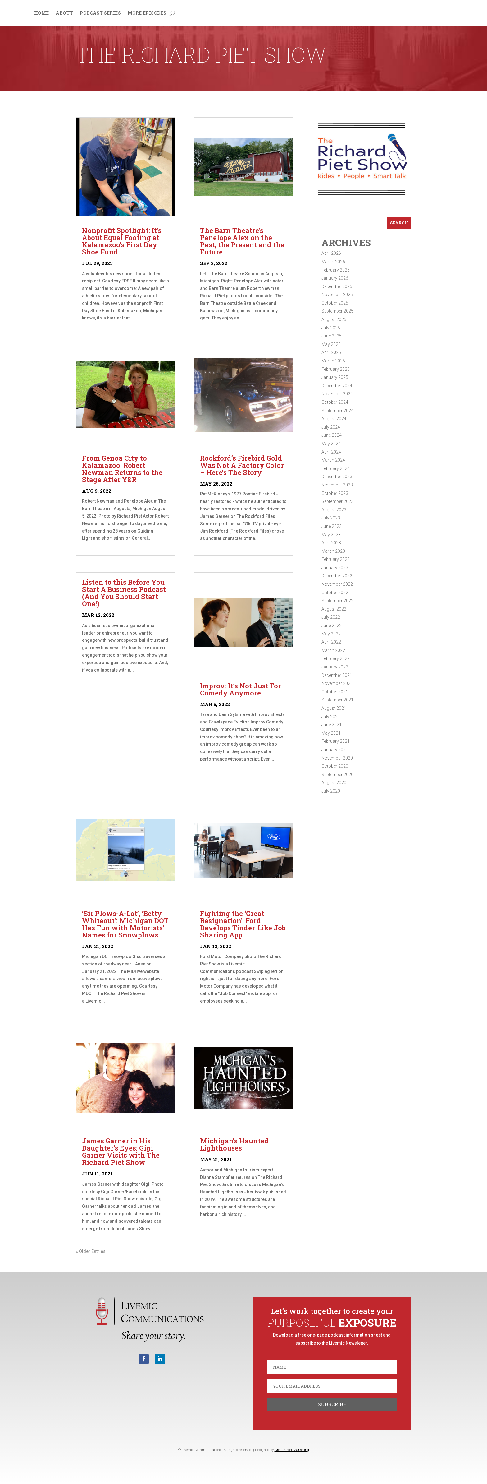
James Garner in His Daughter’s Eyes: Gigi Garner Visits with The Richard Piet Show (121, 1151)
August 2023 (333, 509)
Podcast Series (100, 13)
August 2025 (333, 319)
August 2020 (333, 782)
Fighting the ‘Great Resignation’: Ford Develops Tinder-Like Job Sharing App (243, 924)
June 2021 (331, 724)
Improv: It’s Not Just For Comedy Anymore (240, 689)
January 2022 (334, 666)
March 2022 (333, 650)
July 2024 (330, 427)
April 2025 (331, 352)
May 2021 (331, 733)
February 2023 (335, 559)
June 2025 (331, 335)
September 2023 (337, 501)
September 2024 (337, 410)
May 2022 (331, 633)
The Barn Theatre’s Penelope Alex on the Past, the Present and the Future (242, 241)
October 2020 (334, 766)
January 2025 (334, 377)
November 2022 (337, 584)
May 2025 (331, 344)
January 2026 (334, 278)
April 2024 (331, 451)
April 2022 (331, 642)
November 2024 (337, 393)
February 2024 (335, 468)
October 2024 (334, 402)
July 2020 (330, 791)
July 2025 (330, 327)
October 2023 (334, 493)
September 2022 (337, 600)
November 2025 (337, 294)
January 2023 (334, 567)
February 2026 (335, 269)
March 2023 (333, 551)
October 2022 (334, 592)
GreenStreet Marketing (292, 1450)
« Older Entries (91, 1251)
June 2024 (331, 435)
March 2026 (333, 261)
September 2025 (337, 311)
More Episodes (147, 13)
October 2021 (334, 691)
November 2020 (337, 758)
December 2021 (336, 675)
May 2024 (331, 443)
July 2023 (330, 517)
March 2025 (333, 360)
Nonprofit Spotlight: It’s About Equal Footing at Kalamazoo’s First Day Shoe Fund (122, 241)
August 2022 (333, 609)
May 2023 (331, 534)
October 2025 (334, 302)
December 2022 (336, 575)
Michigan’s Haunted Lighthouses (234, 1144)
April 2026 (331, 253)
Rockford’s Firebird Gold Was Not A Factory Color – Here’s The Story (242, 465)
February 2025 (335, 369)
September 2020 (337, 774)
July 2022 (330, 617)
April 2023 (331, 542)
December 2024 (336, 385)
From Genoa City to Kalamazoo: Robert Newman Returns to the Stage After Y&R (122, 469)
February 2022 (335, 658)
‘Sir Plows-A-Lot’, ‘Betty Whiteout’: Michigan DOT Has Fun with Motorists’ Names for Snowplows (125, 924)
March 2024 (333, 460)
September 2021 (337, 699)
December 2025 (336, 286)
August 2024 (333, 418)
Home (41, 13)
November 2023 (337, 484)
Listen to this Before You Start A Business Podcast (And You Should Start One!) (124, 593)
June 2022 (331, 625)
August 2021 (333, 708)
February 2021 (335, 741)
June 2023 (331, 526)
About (64, 13)
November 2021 (337, 683)
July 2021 (330, 716)
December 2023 (336, 476)
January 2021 (334, 749)
